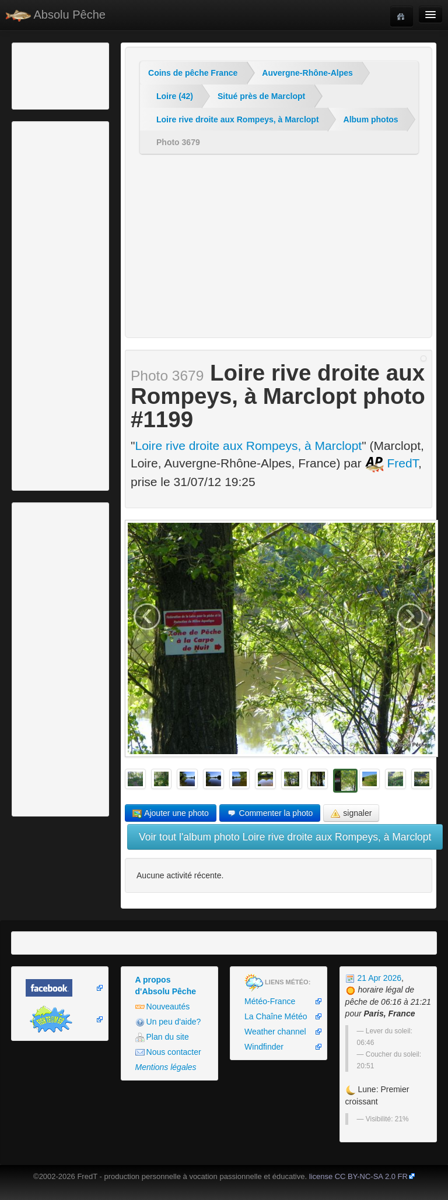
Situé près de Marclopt (261, 96)
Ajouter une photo (170, 813)
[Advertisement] (78, 74)
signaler (351, 813)
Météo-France (269, 1001)
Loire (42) (174, 96)
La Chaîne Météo (275, 1016)
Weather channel (275, 1031)
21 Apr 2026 (373, 978)
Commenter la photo (270, 813)
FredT (392, 463)
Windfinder (264, 1046)
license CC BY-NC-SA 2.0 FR (358, 1176)
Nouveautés (162, 1007)
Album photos (371, 119)
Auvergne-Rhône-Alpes (307, 73)
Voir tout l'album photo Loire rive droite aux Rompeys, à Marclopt (285, 837)
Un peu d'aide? (168, 1022)
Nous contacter (168, 1052)
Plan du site (162, 1037)
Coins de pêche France (192, 73)
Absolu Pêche (56, 15)
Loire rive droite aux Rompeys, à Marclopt (237, 119)
